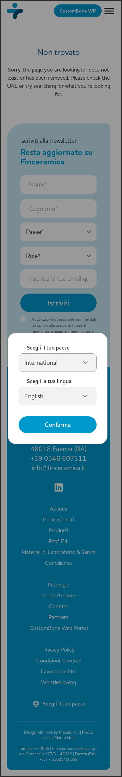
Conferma (58, 425)
